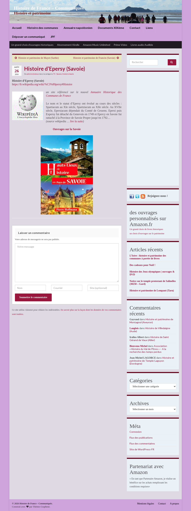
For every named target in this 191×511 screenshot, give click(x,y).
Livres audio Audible (142, 44)
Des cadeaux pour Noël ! (142, 265)
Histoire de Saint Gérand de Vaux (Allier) (149, 339)
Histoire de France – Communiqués (46, 8)
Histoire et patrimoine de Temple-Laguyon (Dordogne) (152, 360)
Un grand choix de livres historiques (146, 229)
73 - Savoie (57, 74)
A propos (174, 503)
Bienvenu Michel (138, 346)
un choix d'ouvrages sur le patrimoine (147, 233)
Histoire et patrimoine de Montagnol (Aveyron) (151, 321)
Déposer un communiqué (28, 36)
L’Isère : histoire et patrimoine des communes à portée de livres (148, 257)
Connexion (136, 431)
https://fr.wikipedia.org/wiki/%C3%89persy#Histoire (42, 84)
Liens (149, 27)
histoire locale (68, 74)
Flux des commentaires (142, 443)
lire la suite (76, 121)
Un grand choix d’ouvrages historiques (32, 44)
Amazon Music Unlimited (96, 44)
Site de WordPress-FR (142, 449)
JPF (52, 36)
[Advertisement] (153, 129)
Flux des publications (141, 437)
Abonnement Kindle (68, 44)
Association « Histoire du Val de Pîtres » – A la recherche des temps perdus (148, 348)
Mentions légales (145, 503)
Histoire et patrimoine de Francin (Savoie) (94, 58)
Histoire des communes (42, 27)
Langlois (134, 328)
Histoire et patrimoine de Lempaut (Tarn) (152, 290)
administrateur (33, 74)
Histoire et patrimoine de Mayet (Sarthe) (38, 58)
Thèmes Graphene (41, 506)
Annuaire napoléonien (78, 27)
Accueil (16, 27)
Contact (135, 27)
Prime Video (120, 44)
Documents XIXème (111, 27)
